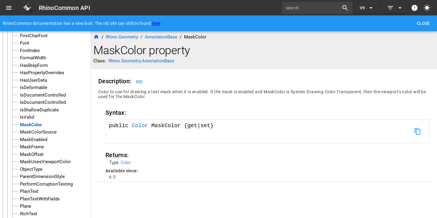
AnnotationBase (161, 37)
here (156, 23)
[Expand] (395, 7)
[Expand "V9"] (367, 7)
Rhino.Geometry (122, 37)
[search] (313, 8)
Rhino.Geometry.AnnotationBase (141, 61)
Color (140, 125)
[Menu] (9, 8)
